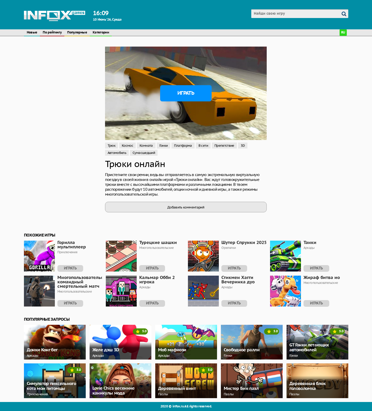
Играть (185, 93)
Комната (146, 145)
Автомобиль (117, 153)
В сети (203, 145)
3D (243, 145)
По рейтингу (52, 32)
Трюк (111, 145)
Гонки (163, 145)
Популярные (77, 32)
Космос (127, 145)
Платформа (183, 145)
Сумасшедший (144, 153)
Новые (32, 32)
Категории (101, 32)
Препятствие (224, 145)
